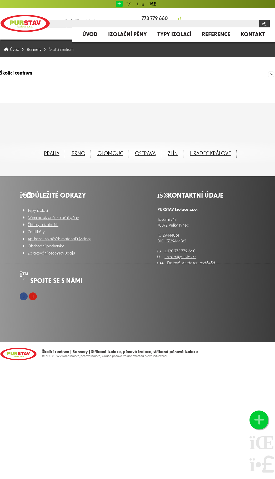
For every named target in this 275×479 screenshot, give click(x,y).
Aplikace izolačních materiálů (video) (59, 239)
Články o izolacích (43, 225)
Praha (51, 154)
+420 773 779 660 (176, 251)
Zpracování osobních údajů (51, 254)
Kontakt (253, 34)
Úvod (25, 23)
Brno (78, 154)
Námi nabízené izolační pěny (53, 218)
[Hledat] (264, 24)
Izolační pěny (127, 34)
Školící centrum (16, 73)
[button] (119, 4)
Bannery (34, 50)
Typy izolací (174, 34)
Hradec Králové (210, 154)
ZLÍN (173, 154)
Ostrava (145, 154)
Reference (216, 34)
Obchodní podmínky (46, 246)
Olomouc (110, 154)
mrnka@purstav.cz (177, 257)
